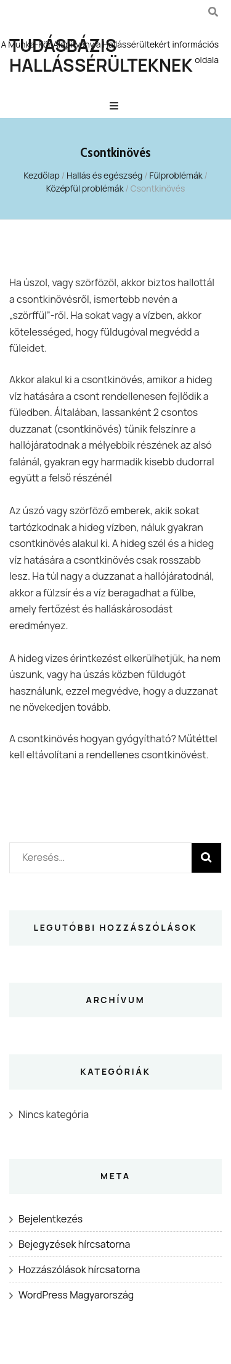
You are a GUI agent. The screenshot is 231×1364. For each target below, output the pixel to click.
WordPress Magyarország (76, 1295)
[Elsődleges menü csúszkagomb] (115, 106)
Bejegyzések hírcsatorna (74, 1244)
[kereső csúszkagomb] (213, 12)
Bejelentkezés (50, 1219)
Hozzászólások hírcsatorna (79, 1269)
